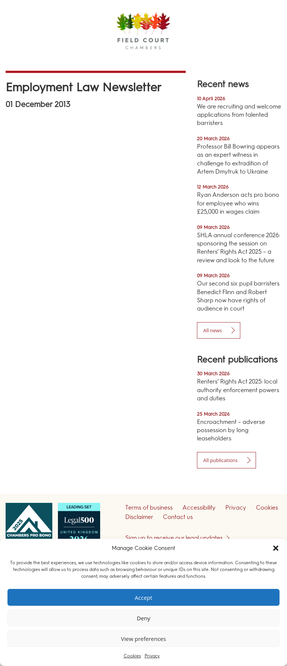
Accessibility (199, 507)
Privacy (152, 656)
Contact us (178, 516)
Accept (143, 597)
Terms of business (149, 507)
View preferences (143, 638)
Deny (143, 618)
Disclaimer (139, 516)
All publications (220, 460)
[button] (276, 548)
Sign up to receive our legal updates (174, 537)
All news (212, 330)
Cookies (132, 656)
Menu (267, 59)
